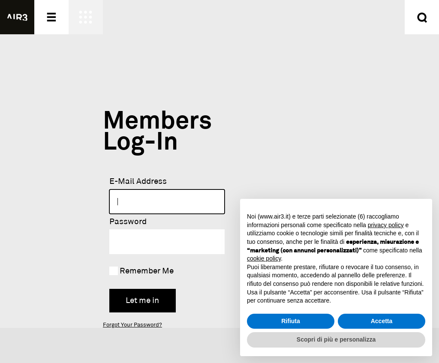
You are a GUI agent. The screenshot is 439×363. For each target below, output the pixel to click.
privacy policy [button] (386, 225)
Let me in (142, 300)
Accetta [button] (382, 321)
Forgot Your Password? (132, 324)
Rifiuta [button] (290, 321)
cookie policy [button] (264, 258)
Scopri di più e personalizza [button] (336, 339)
